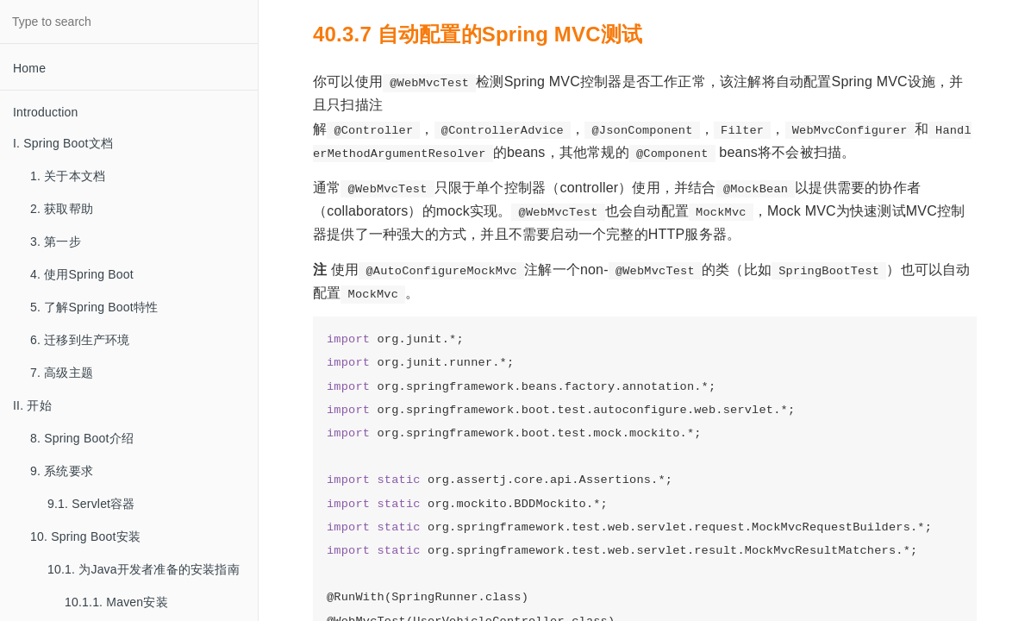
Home (29, 68)
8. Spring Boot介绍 (82, 438)
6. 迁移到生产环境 (80, 340)
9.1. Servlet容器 (91, 504)
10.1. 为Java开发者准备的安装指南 (143, 569)
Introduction (45, 112)
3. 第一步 (55, 241)
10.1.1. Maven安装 (116, 602)
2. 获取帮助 (61, 209)
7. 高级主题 (61, 373)
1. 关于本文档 (67, 176)
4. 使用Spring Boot (82, 274)
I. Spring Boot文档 (63, 143)
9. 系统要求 (61, 471)
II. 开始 (32, 405)
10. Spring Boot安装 (85, 536)
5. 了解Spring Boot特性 (94, 307)
